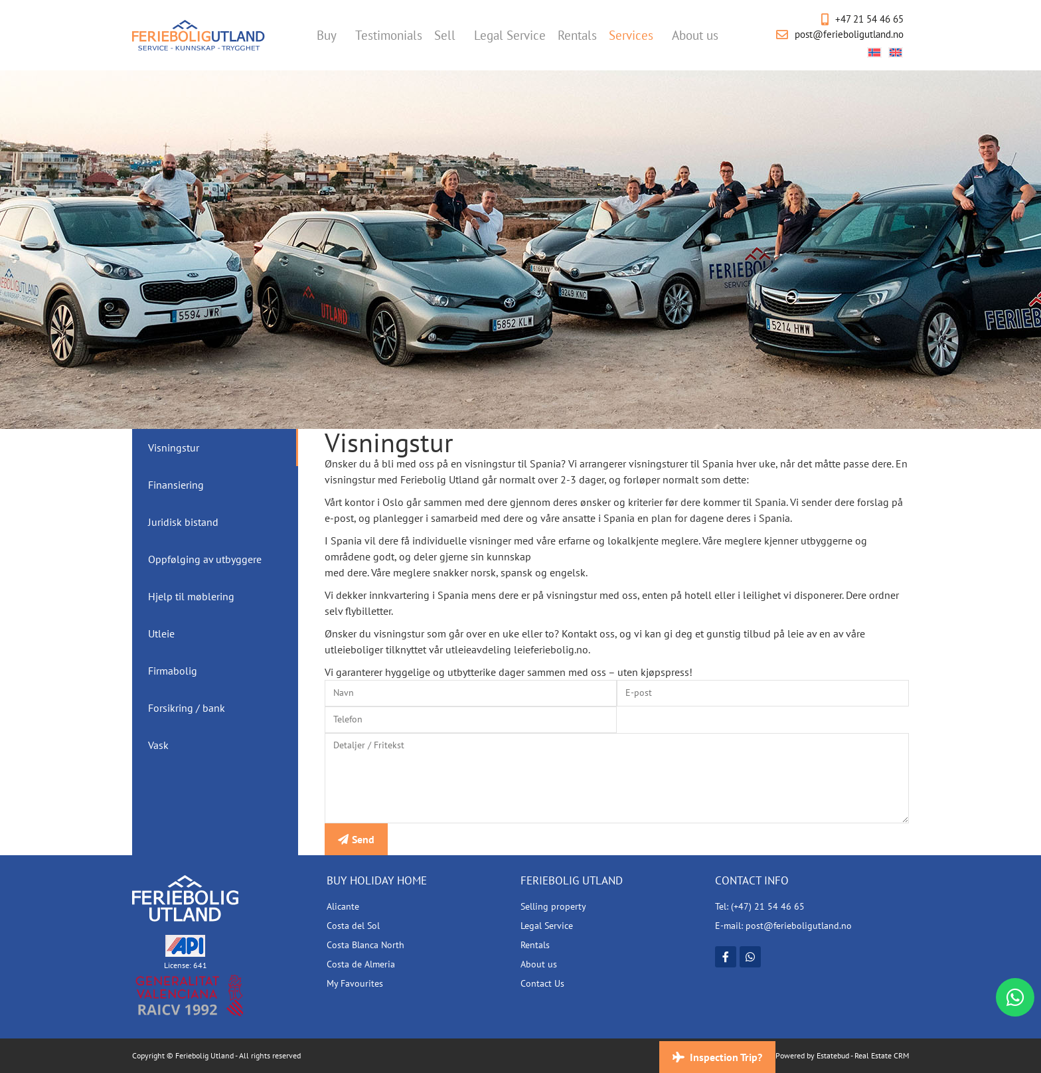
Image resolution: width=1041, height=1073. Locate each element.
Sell (448, 35)
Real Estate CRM (881, 1055)
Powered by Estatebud (812, 1055)
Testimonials (388, 35)
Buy (330, 35)
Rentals (577, 35)
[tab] (215, 447)
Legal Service (510, 35)
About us (698, 35)
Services (634, 35)
